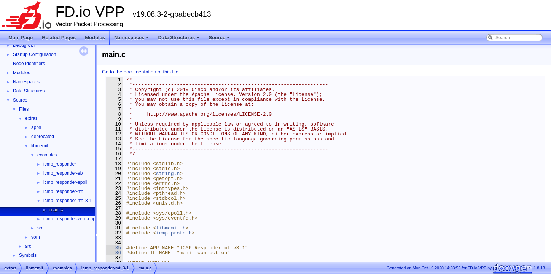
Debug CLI (24, 45)
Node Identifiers (29, 63)
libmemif (39, 145)
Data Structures (179, 40)
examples (47, 155)
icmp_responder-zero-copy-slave (76, 218)
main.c (56, 209)
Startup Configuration (34, 54)
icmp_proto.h (174, 232)
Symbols (28, 255)
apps (36, 127)
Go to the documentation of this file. (141, 72)
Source (220, 40)
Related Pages (59, 37)
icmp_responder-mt (63, 191)
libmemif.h (171, 228)
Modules (95, 37)
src (40, 228)
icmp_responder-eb (63, 173)
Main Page (20, 37)
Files (24, 109)
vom (35, 237)
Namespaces (132, 40)
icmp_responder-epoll (65, 182)
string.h (168, 173)
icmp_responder (59, 164)
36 (113, 252)
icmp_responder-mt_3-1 (67, 200)
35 (113, 247)
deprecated (42, 136)
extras (31, 118)
